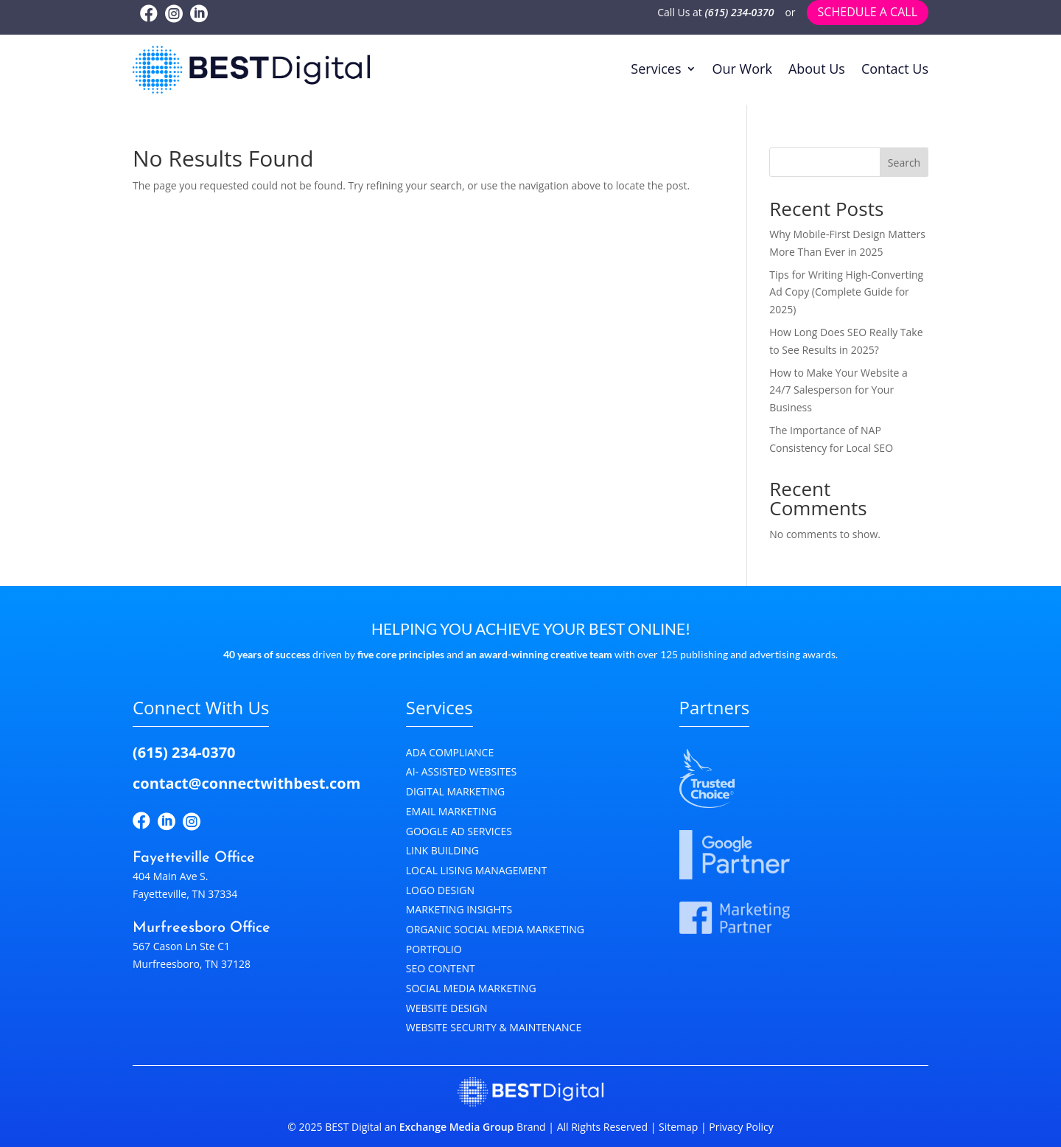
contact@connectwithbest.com (246, 783)
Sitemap (678, 1127)
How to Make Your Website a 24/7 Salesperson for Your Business (838, 390)
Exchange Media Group (456, 1127)
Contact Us (894, 68)
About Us (816, 68)
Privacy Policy (740, 1127)
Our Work (742, 68)
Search (904, 163)
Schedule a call (867, 12)
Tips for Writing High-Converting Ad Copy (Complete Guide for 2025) (846, 292)
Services (656, 68)
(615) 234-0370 (739, 12)
